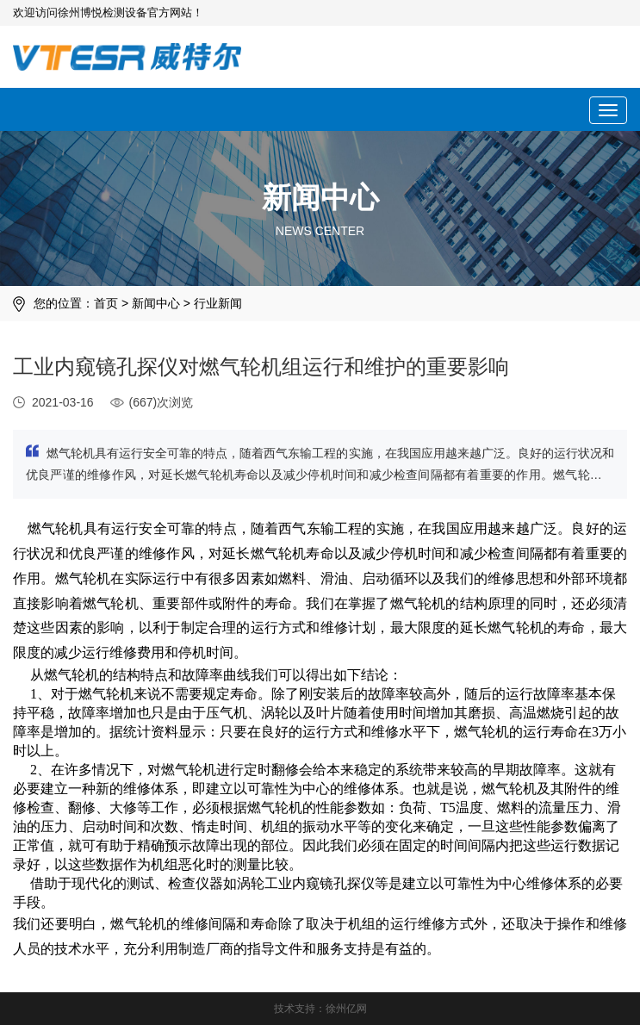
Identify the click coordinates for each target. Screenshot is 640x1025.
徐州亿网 (346, 1009)
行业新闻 (218, 303)
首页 (106, 303)
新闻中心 (156, 303)
